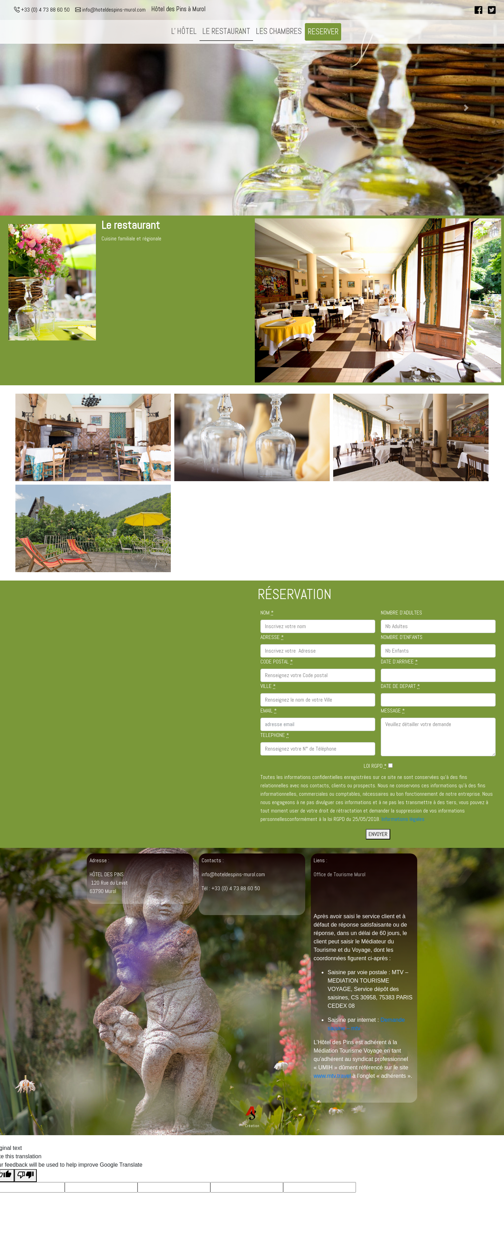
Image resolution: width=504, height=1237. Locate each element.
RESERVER (323, 32)
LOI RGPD (375, 765)
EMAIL (268, 710)
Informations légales (403, 819)
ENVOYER (378, 834)
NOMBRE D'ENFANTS (401, 637)
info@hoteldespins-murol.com (110, 9)
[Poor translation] (25, 1175)
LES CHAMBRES (279, 31)
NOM (267, 612)
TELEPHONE (274, 735)
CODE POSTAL (276, 661)
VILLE (268, 686)
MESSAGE (393, 710)
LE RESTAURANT (226, 31)
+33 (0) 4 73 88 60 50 (42, 9)
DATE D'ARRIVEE (399, 661)
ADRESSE (272, 637)
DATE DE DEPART (400, 686)
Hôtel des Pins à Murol (178, 9)
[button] (38, 108)
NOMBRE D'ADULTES (401, 612)
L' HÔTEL (184, 31)
